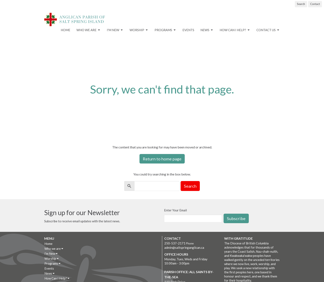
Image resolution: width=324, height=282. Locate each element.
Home (65, 30)
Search (301, 4)
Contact (315, 4)
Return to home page (162, 158)
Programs (165, 30)
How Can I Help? (235, 30)
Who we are (88, 30)
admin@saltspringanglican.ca (184, 247)
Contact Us (268, 30)
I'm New (115, 30)
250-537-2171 (174, 243)
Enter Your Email (175, 210)
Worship (139, 30)
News (206, 30)
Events (188, 30)
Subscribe (236, 218)
